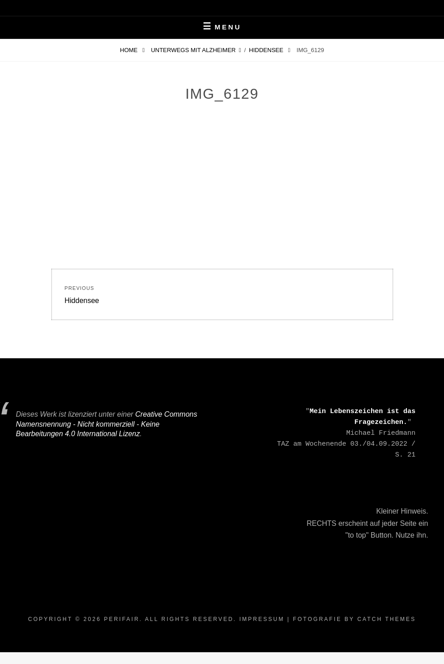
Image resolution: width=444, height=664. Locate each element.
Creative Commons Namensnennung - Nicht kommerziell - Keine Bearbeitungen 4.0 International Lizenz (106, 424)
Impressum (262, 619)
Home (129, 50)
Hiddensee (267, 50)
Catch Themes (386, 619)
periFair (122, 619)
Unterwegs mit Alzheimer (193, 50)
